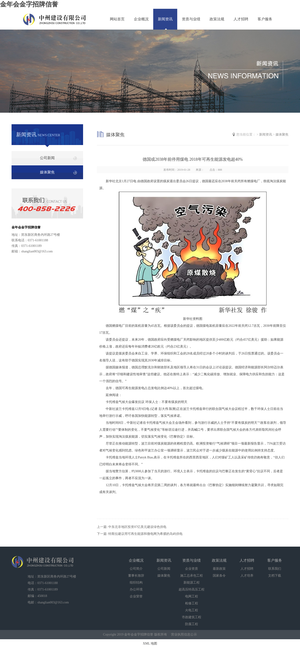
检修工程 (191, 603)
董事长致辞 (136, 575)
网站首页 (117, 19)
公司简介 (136, 568)
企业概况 (141, 19)
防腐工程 (191, 624)
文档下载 (274, 575)
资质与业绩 (191, 19)
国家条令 (219, 575)
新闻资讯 (165, 19)
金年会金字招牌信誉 (29, 4)
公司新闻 (47, 158)
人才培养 (246, 575)
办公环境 (136, 589)
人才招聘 (241, 19)
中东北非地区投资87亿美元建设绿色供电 (137, 527)
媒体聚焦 (47, 172)
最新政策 (219, 568)
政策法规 (217, 19)
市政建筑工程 (191, 617)
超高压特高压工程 (191, 589)
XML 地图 (150, 643)
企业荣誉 (136, 596)
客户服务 (265, 19)
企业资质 (191, 568)
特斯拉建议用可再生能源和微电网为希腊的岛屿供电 (145, 534)
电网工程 (191, 596)
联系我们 (274, 568)
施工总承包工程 (191, 575)
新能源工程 (191, 582)
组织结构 (136, 582)
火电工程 (191, 610)
